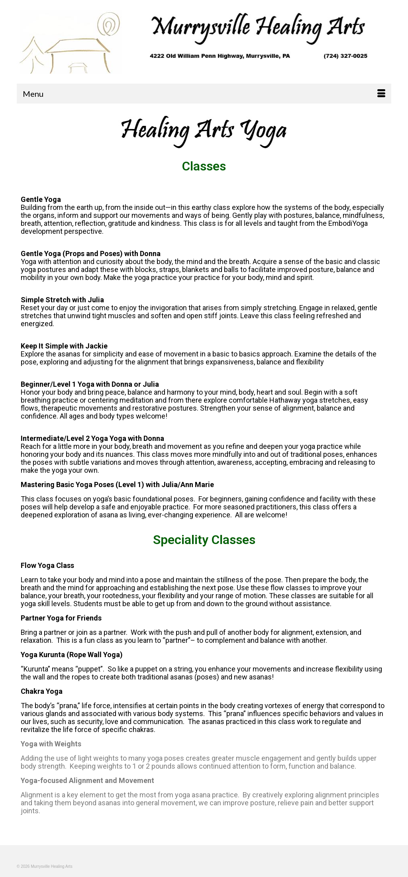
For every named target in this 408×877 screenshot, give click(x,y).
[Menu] (204, 94)
